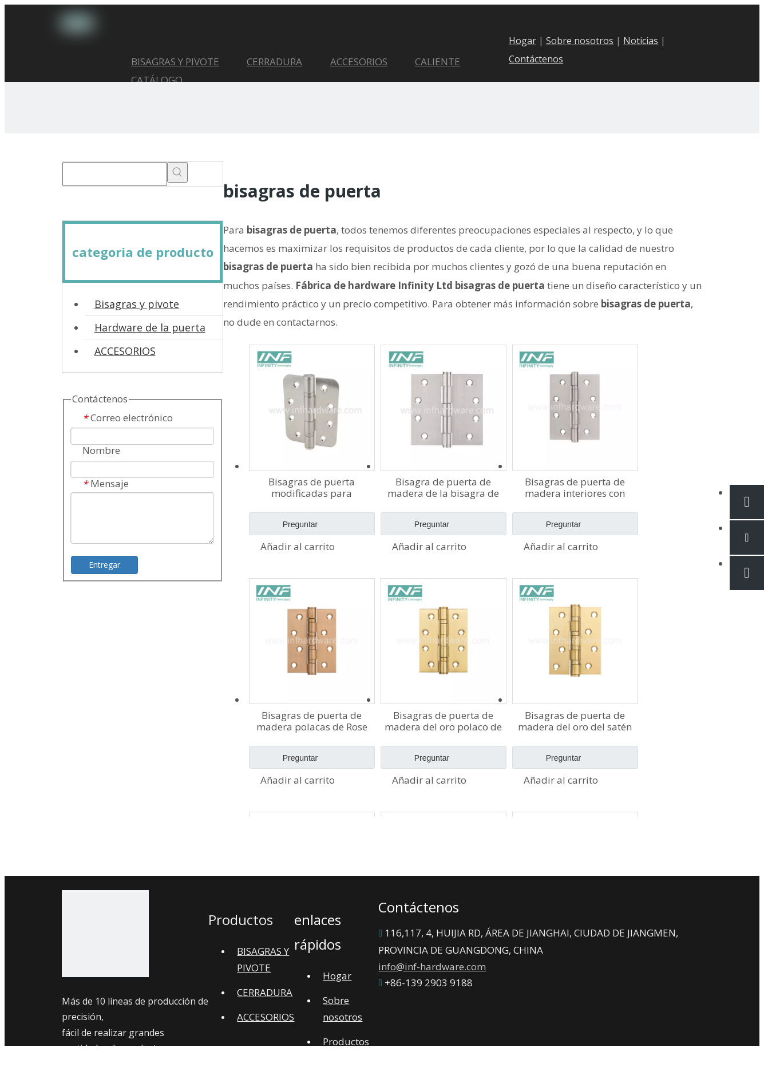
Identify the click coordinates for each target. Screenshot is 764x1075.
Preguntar (283, 527)
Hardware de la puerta (149, 327)
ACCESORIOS (125, 351)
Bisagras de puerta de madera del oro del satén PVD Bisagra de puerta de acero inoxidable (575, 721)
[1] (105, 936)
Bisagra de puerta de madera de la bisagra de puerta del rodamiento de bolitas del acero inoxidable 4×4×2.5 (443, 487)
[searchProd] (114, 174)
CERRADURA (264, 992)
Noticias (649, 40)
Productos (346, 1041)
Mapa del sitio (290, 1058)
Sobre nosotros (588, 40)
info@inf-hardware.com (432, 966)
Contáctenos (544, 59)
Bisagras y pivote (136, 304)
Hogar (531, 40)
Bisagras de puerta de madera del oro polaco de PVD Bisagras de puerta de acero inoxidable (443, 721)
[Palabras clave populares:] (177, 172)
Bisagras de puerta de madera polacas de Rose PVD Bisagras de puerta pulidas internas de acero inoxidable (312, 721)
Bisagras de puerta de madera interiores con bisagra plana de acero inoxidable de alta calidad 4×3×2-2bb (575, 487)
